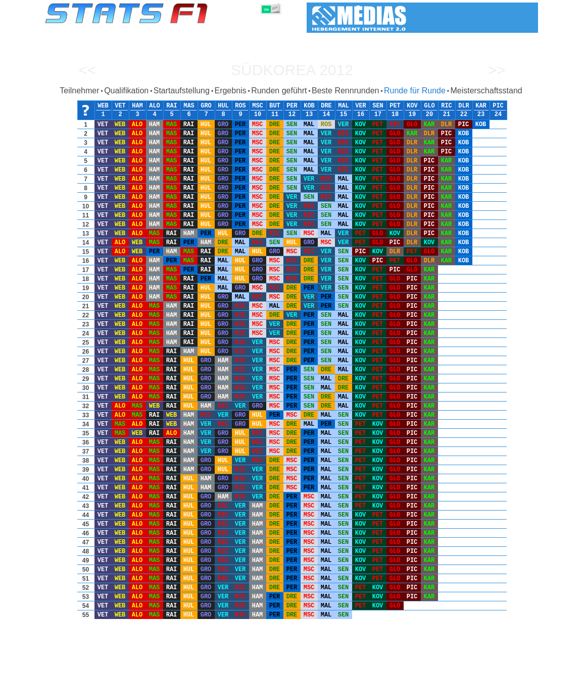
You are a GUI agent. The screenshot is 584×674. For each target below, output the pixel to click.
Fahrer (186, 664)
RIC (446, 105)
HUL (223, 105)
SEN (377, 105)
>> (496, 70)
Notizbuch (403, 664)
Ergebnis (230, 90)
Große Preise (150, 664)
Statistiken (75, 664)
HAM (137, 105)
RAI (171, 105)
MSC (257, 105)
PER (292, 105)
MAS (188, 105)
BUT (274, 105)
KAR (480, 105)
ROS (240, 105)
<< (87, 70)
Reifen (293, 664)
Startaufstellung (182, 90)
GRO (206, 105)
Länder (321, 664)
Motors (265, 664)
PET (395, 105)
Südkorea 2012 (292, 70)
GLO (429, 105)
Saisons (111, 664)
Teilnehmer (79, 90)
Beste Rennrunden (345, 90)
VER (360, 105)
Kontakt (516, 664)
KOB (309, 105)
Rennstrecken (360, 664)
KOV (412, 105)
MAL (343, 105)
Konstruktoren (226, 664)
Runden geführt (279, 90)
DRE (326, 105)
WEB (103, 105)
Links (435, 664)
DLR (463, 105)
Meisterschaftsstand (486, 90)
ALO (154, 105)
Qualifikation (126, 90)
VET (120, 105)
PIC (498, 105)
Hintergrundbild (474, 664)
